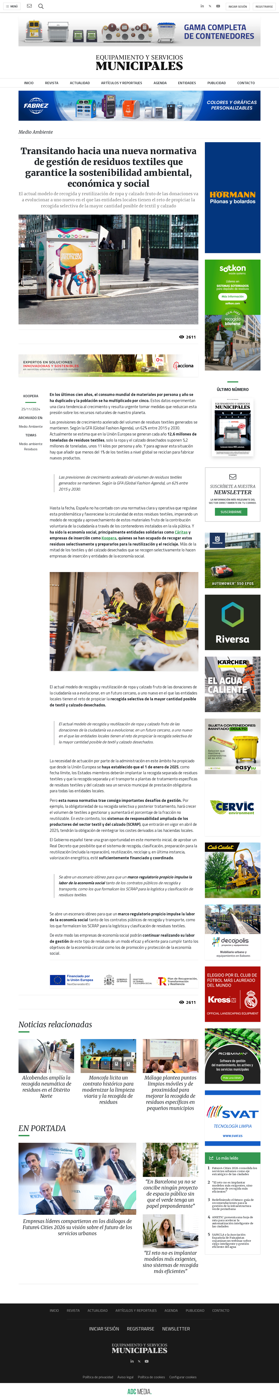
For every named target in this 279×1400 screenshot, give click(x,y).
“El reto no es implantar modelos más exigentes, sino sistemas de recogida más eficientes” (232, 1187)
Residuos (30, 449)
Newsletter (176, 1328)
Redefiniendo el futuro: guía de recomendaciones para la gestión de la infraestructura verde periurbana (233, 1204)
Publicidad (195, 1310)
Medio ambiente (31, 443)
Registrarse (264, 6)
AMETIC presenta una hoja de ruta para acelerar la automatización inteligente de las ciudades (232, 1221)
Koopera (109, 538)
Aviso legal (125, 1377)
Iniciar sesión (238, 6)
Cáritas (181, 532)
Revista (73, 1310)
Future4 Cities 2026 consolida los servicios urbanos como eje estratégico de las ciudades (234, 1171)
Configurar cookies (183, 1377)
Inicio (54, 1310)
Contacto (220, 1310)
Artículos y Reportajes (136, 1310)
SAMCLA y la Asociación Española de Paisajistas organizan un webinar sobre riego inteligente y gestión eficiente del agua (231, 1240)
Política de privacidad (98, 1377)
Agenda (171, 1310)
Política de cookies (151, 1377)
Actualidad (98, 1310)
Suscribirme (231, 511)
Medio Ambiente (31, 426)
